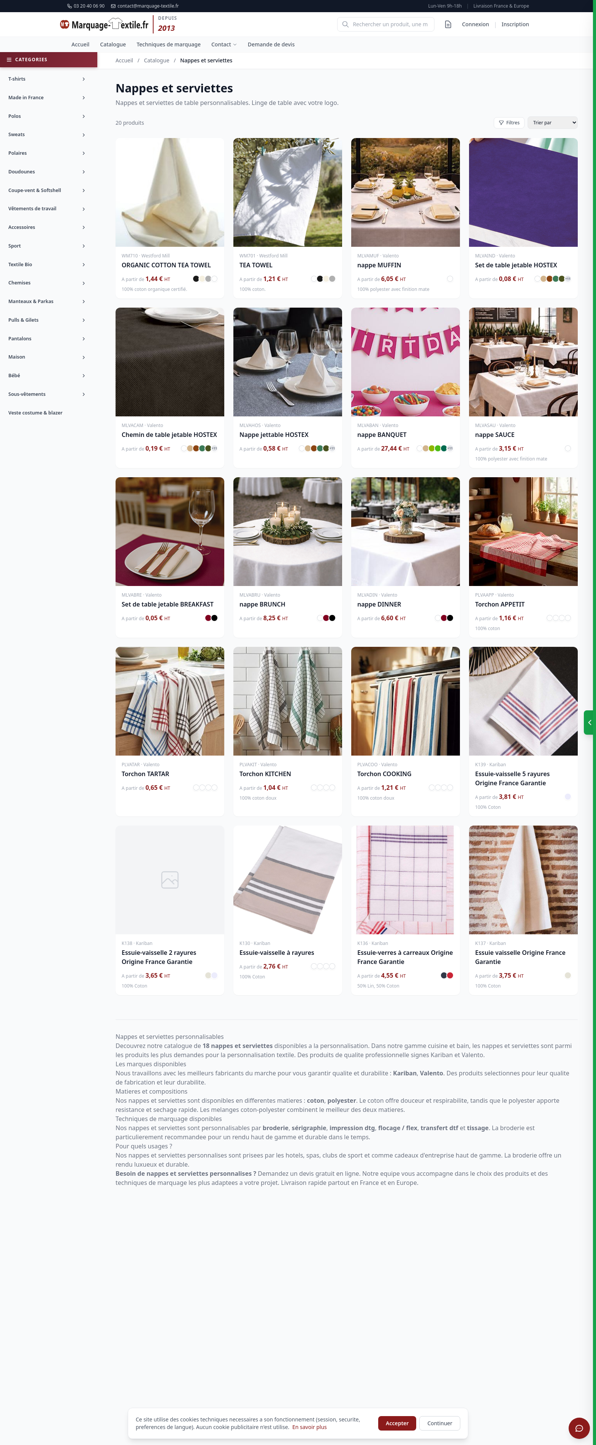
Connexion (475, 24)
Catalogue (113, 44)
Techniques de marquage (168, 44)
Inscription (515, 24)
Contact (224, 44)
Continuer (439, 1423)
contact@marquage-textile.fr (145, 6)
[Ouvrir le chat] (579, 1428)
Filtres (509, 122)
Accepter (397, 1423)
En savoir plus (309, 1427)
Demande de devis (271, 44)
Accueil (80, 44)
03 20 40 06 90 (86, 6)
